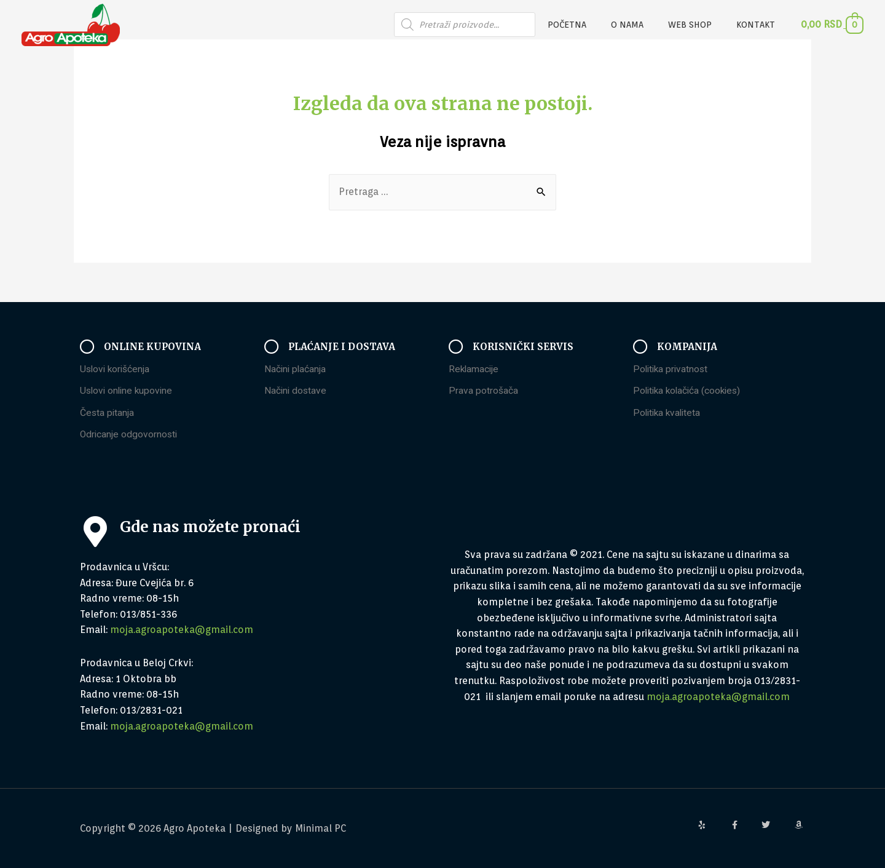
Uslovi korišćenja (116, 369)
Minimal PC (321, 828)
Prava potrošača (483, 391)
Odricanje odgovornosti (129, 434)
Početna (592, 25)
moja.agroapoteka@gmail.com (181, 630)
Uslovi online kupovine (128, 391)
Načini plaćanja (296, 369)
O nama (645, 25)
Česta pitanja (107, 413)
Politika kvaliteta (668, 413)
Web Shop (701, 25)
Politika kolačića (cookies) (689, 391)
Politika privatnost (672, 369)
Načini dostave (296, 391)
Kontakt (759, 25)
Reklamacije (474, 369)
